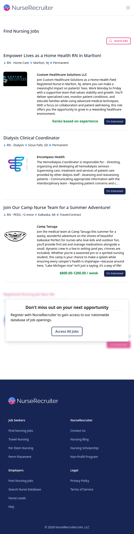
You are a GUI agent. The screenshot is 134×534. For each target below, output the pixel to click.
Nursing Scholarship (84, 448)
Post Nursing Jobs (20, 481)
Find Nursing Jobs (20, 431)
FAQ (11, 507)
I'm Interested (114, 121)
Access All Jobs (67, 331)
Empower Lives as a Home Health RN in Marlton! (52, 55)
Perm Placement (19, 457)
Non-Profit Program (84, 457)
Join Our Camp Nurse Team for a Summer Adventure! (56, 207)
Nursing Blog (79, 439)
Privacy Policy (79, 481)
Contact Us (77, 431)
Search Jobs (118, 41)
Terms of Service (81, 489)
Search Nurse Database (24, 489)
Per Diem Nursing (20, 448)
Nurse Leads (17, 498)
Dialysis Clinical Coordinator (31, 137)
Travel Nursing (18, 439)
